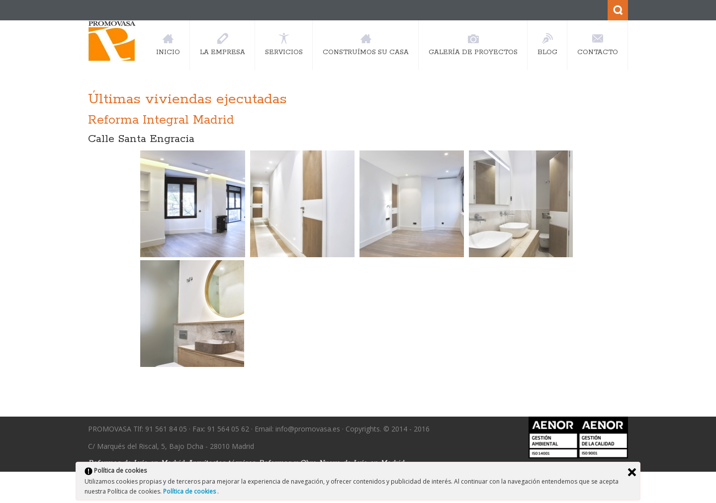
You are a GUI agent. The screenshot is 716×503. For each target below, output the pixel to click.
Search (618, 10)
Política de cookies (190, 491)
